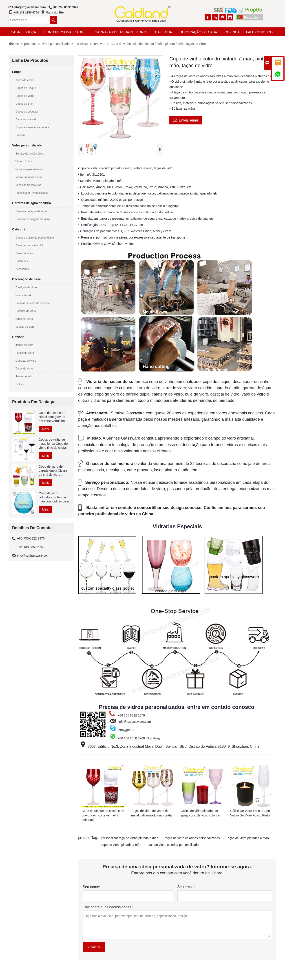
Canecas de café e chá (29, 245)
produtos (30, 44)
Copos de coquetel (26, 111)
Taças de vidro (24, 368)
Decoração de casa (198, 32)
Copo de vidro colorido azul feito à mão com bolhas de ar (54, 497)
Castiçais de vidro (26, 287)
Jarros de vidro (24, 345)
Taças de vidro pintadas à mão (247, 838)
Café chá (163, 32)
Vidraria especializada (28, 169)
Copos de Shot (24, 103)
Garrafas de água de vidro (120, 32)
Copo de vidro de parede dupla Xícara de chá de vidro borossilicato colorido (53, 471)
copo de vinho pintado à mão (121, 845)
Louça (30, 32)
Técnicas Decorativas (90, 44)
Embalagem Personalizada (31, 193)
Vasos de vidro (24, 295)
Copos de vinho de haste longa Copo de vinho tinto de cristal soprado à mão (53, 444)
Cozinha (232, 32)
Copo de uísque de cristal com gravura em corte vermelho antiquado (52, 417)
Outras (19, 384)
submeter (93, 947)
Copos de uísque (25, 88)
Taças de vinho (24, 80)
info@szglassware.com (29, 7)
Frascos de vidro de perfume (32, 303)
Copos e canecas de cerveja (32, 127)
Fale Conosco (259, 32)
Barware (20, 135)
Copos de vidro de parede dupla (34, 237)
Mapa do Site (55, 12)
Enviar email (186, 119)
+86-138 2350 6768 (26, 12)
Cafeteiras (21, 261)
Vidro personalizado (63, 32)
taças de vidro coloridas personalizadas (192, 838)
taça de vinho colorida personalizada (173, 845)
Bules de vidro (24, 253)
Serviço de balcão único (29, 153)
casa (15, 32)
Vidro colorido (23, 161)
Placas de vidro (24, 352)
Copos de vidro (24, 95)
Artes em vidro (24, 319)
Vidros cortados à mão (28, 177)
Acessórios (22, 269)
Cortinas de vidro (25, 311)
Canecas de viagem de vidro (32, 219)
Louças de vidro (25, 326)
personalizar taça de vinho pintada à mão (129, 838)
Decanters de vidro (26, 119)
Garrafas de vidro (25, 360)
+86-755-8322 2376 (65, 7)
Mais (45, 429)
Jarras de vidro (24, 376)
